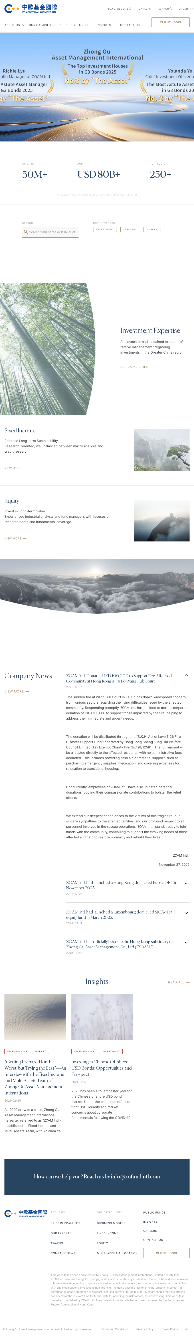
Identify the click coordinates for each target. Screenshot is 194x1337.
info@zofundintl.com (135, 1177)
